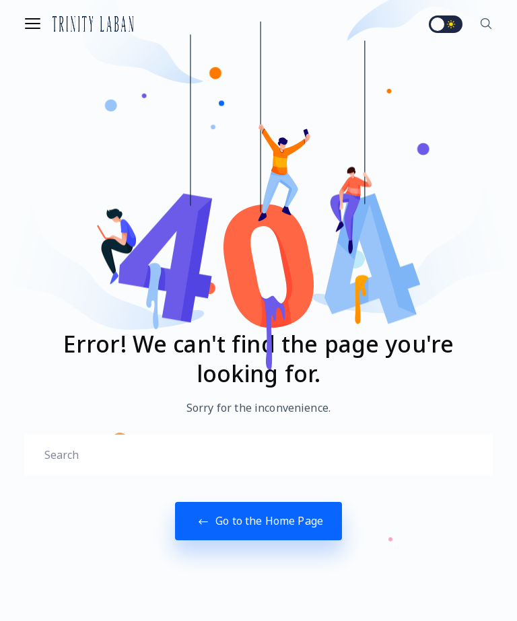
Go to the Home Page (258, 520)
